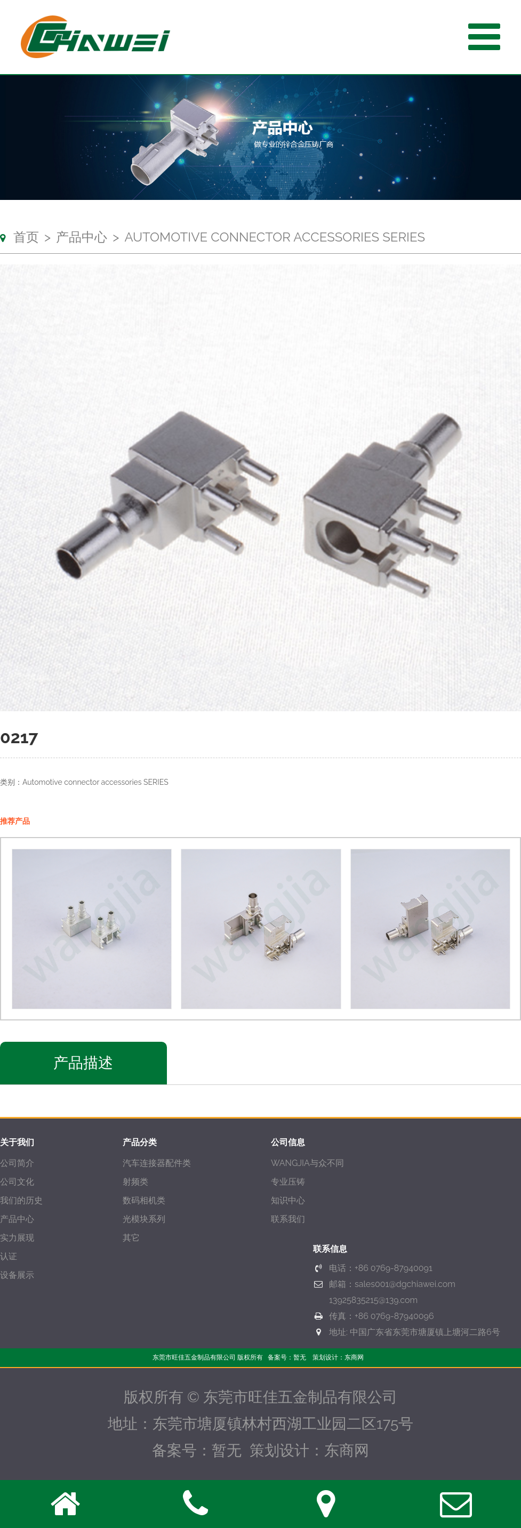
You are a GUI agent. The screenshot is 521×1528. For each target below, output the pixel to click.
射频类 (135, 1182)
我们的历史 (21, 1200)
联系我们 (288, 1219)
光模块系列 (144, 1219)
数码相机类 (144, 1200)
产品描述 (83, 1063)
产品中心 (81, 237)
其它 (131, 1238)
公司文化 (17, 1182)
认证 (8, 1256)
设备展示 (17, 1275)
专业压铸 (288, 1182)
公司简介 (17, 1163)
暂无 (299, 1357)
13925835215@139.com (373, 1300)
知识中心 (288, 1200)
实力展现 (17, 1238)
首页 (26, 237)
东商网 (354, 1357)
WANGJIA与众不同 (307, 1163)
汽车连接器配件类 (157, 1163)
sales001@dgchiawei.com (405, 1284)
